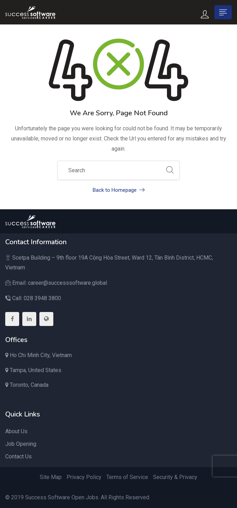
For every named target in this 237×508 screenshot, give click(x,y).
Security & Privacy (175, 477)
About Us (16, 431)
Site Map (51, 477)
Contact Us (18, 456)
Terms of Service (127, 477)
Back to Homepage (119, 190)
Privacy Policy (84, 477)
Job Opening (20, 444)
